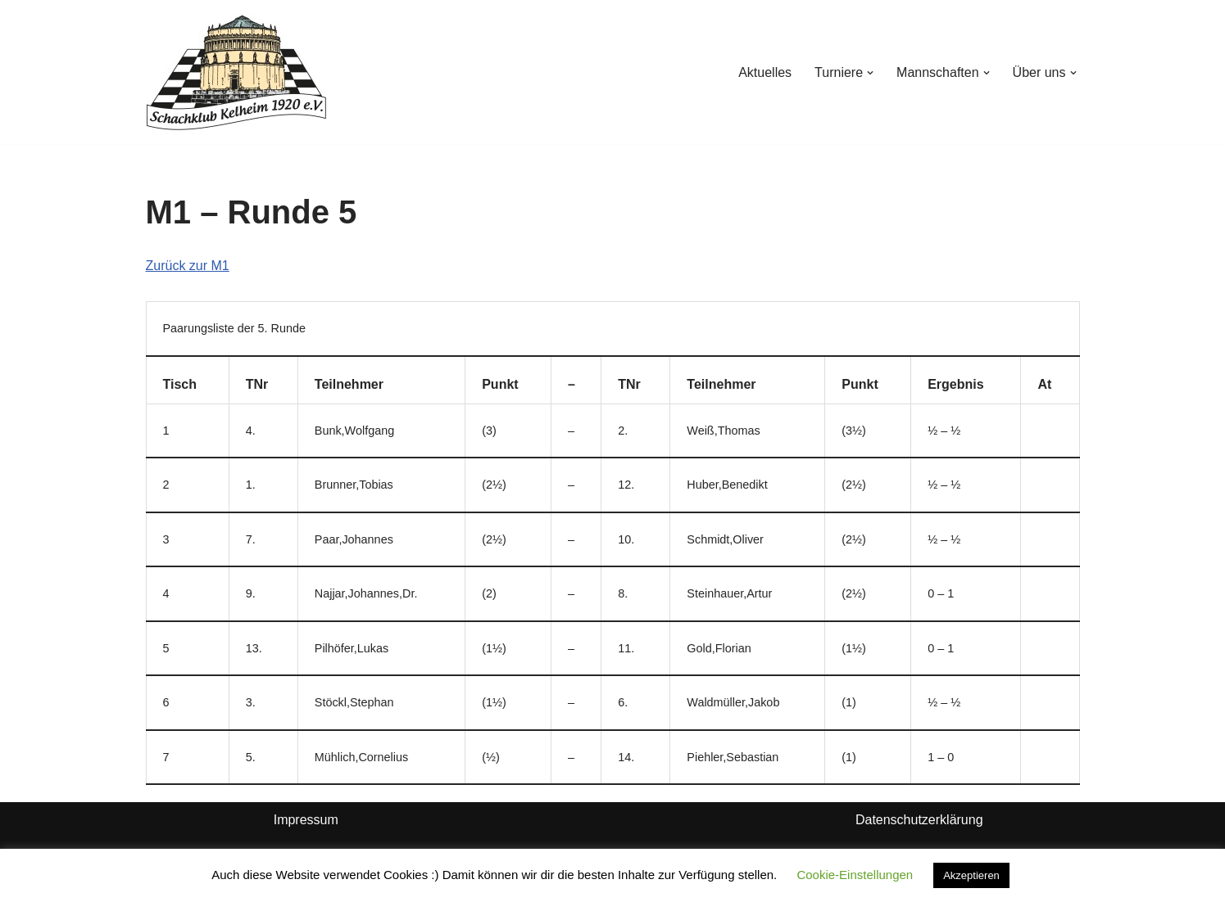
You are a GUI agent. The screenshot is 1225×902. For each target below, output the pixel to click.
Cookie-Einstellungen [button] (854, 875)
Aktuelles (765, 72)
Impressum (306, 820)
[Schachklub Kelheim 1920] (236, 72)
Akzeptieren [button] (971, 875)
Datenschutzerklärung (919, 820)
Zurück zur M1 (187, 266)
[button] (870, 73)
